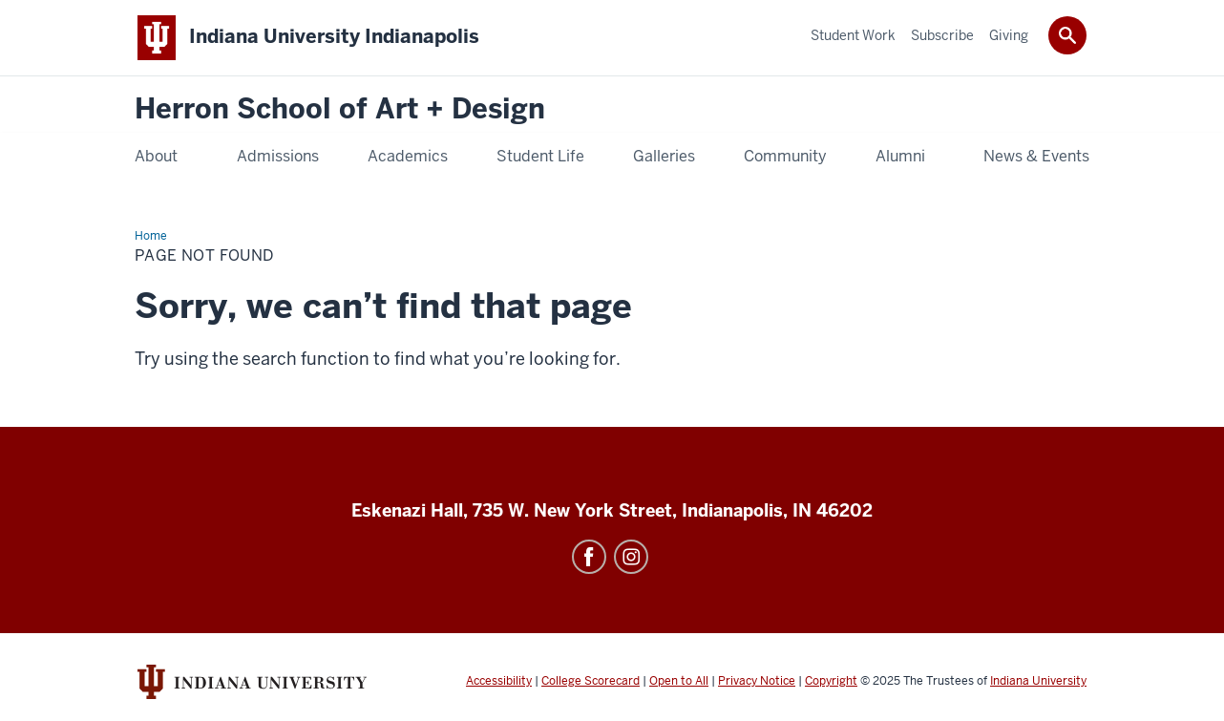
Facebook (589, 557)
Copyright (831, 681)
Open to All (678, 681)
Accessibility (499, 681)
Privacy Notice (756, 681)
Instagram (631, 557)
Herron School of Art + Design (340, 109)
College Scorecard (590, 681)
